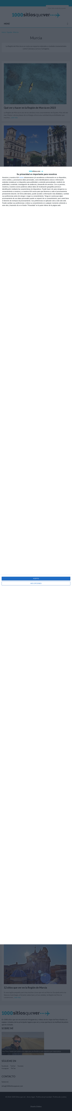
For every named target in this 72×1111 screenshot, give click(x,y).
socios (21, 177)
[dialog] (36, 555)
